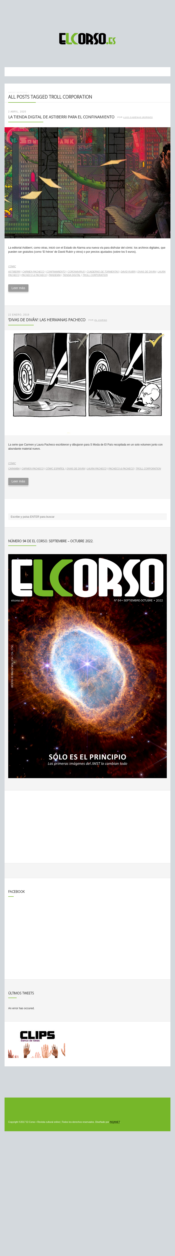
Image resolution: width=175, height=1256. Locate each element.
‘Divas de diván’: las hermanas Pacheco (46, 319)
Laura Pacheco (96, 468)
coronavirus (76, 271)
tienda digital (72, 275)
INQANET (115, 1122)
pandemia (55, 275)
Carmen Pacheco (33, 271)
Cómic (12, 266)
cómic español (55, 468)
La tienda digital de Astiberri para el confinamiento (61, 117)
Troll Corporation (95, 275)
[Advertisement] (87, 14)
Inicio (11, 92)
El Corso (100, 320)
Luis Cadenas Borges (138, 117)
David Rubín (128, 271)
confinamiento (56, 271)
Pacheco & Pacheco (34, 275)
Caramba (14, 468)
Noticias (22, 92)
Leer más (18, 288)
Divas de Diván (146, 271)
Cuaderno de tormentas (103, 271)
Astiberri (14, 271)
